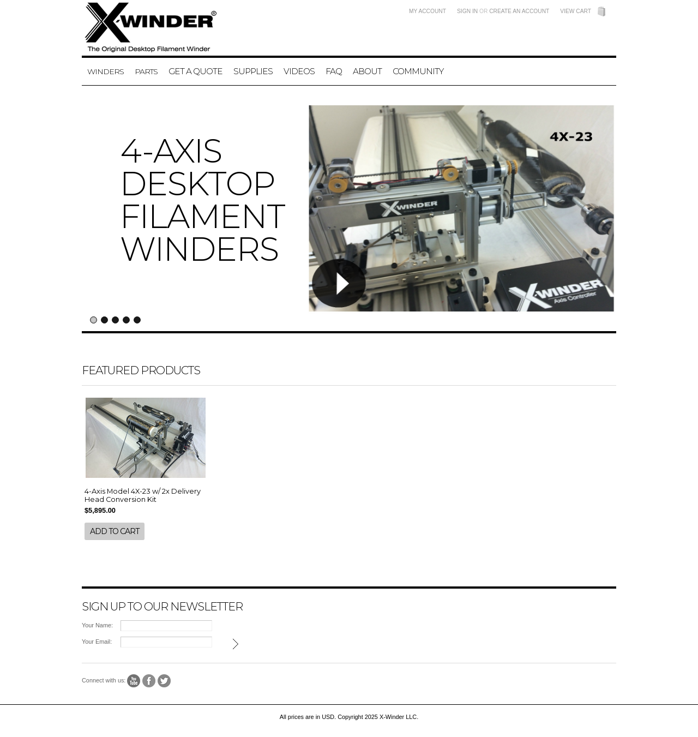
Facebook (149, 681)
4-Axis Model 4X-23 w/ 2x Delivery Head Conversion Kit (143, 495)
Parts (146, 71)
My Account (427, 11)
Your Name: (97, 625)
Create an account (519, 11)
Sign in (467, 11)
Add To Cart (114, 531)
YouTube (134, 681)
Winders (105, 71)
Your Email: (97, 641)
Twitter (164, 681)
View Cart (575, 11)
